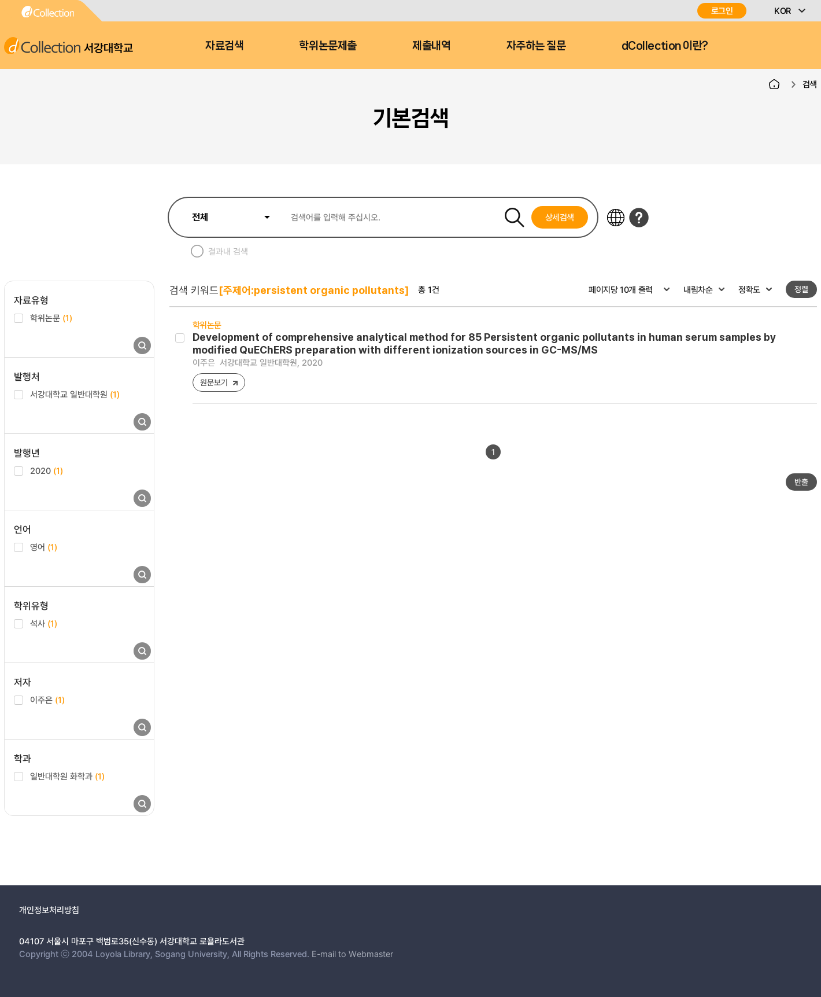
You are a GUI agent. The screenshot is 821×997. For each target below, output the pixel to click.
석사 (43, 623)
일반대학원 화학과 (67, 776)
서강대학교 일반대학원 (75, 394)
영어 (43, 547)
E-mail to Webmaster (352, 953)
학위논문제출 (327, 45)
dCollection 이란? (665, 45)
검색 (809, 84)
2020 (46, 470)
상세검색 (560, 217)
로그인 (722, 11)
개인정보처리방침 (49, 909)
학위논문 (51, 317)
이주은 (47, 699)
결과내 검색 (228, 251)
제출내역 (431, 45)
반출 (801, 481)
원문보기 (213, 382)
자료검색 (224, 45)
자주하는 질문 (536, 45)
